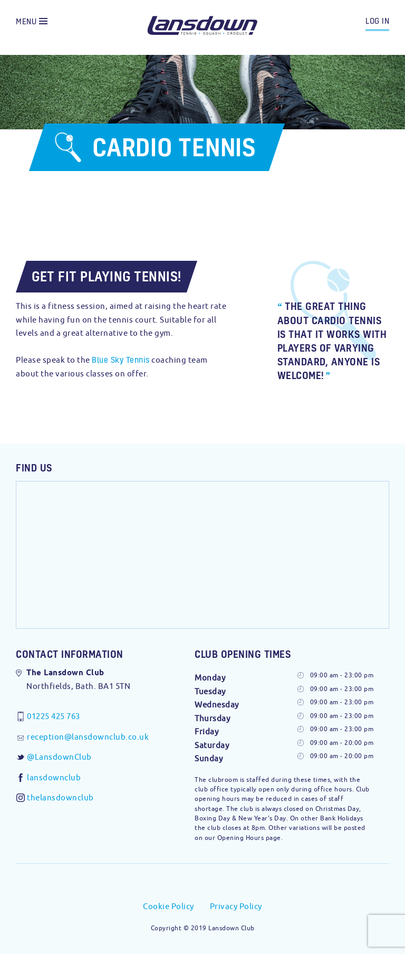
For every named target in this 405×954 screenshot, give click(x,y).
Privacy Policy (236, 906)
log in (377, 20)
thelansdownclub (60, 797)
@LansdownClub (59, 756)
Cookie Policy (168, 906)
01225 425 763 (53, 716)
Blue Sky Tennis (121, 359)
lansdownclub (54, 777)
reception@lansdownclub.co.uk (88, 736)
